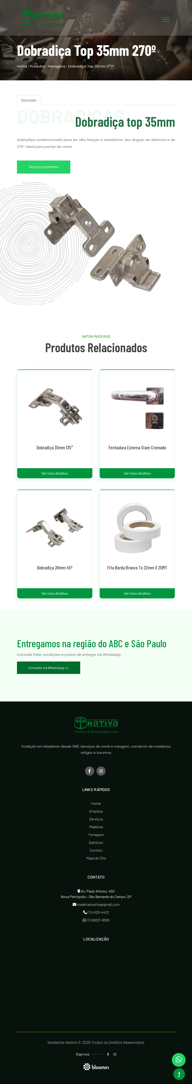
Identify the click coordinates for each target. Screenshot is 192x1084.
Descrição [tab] (28, 100)
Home (22, 66)
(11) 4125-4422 (96, 912)
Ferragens (56, 66)
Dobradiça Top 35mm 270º (91, 66)
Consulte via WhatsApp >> (48, 667)
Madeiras (96, 827)
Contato (96, 850)
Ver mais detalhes (54, 473)
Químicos (96, 842)
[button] (165, 19)
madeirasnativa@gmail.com (96, 904)
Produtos (38, 66)
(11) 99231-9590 (96, 920)
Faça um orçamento (43, 166)
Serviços (96, 819)
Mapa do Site (96, 858)
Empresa (96, 811)
